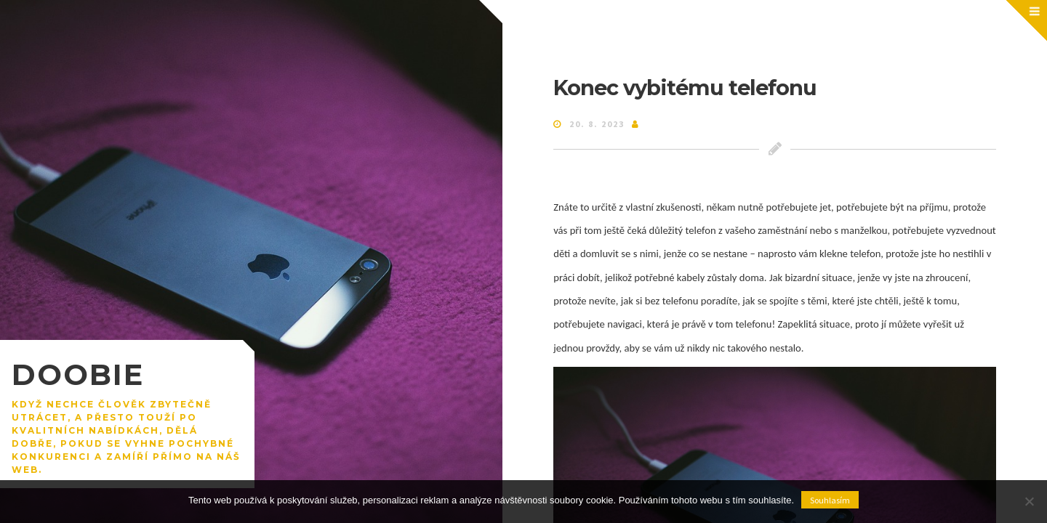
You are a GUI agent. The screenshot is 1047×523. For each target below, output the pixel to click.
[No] (1029, 501)
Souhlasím (830, 500)
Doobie (78, 374)
